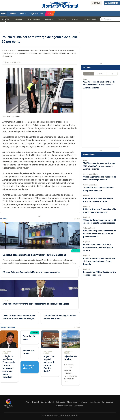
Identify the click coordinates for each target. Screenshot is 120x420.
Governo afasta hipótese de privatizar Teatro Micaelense (34, 254)
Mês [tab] (112, 74)
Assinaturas (79, 406)
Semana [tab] (100, 74)
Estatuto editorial (47, 402)
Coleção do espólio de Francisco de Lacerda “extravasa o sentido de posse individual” (99, 234)
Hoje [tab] (89, 74)
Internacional (34, 19)
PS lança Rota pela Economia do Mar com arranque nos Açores (31, 272)
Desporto (62, 19)
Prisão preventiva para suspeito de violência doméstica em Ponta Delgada (99, 261)
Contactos (83, 402)
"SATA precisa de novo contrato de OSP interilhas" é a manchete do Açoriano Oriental (99, 85)
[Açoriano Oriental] (8, 408)
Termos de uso (107, 402)
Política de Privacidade (64, 406)
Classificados (72, 402)
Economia (49, 19)
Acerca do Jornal (32, 402)
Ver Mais (77, 218)
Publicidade (60, 402)
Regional (5, 19)
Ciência (75, 19)
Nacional (18, 19)
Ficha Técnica (95, 402)
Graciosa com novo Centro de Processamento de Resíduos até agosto (35, 304)
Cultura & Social (90, 19)
